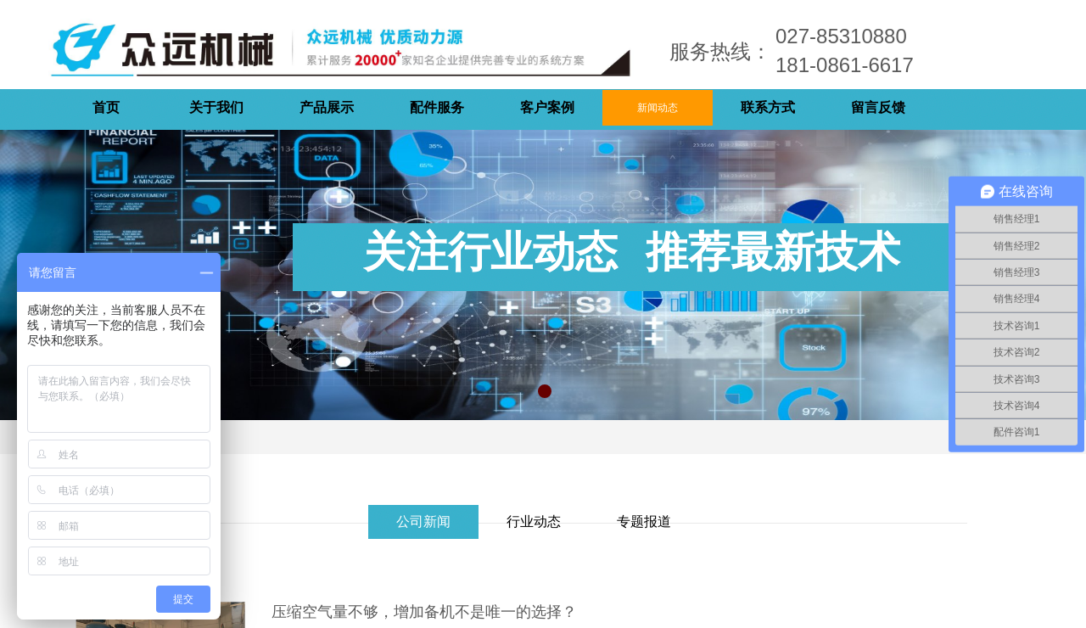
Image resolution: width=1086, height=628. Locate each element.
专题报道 (644, 521)
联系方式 (768, 107)
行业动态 (534, 521)
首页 (106, 107)
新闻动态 (657, 108)
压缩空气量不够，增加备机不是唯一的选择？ (424, 611)
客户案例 (547, 107)
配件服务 (437, 107)
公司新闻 (423, 521)
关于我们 (216, 107)
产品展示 (326, 107)
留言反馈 (878, 107)
